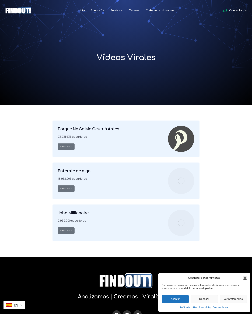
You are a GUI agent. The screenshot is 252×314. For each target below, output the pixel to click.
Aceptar (175, 298)
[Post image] (181, 139)
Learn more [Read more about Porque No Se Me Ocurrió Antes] (66, 146)
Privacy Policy (205, 307)
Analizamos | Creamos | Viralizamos (126, 297)
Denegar (204, 298)
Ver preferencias (233, 298)
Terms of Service (220, 307)
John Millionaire (73, 213)
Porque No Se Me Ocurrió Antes (88, 129)
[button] (245, 277)
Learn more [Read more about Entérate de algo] (66, 188)
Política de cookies (188, 307)
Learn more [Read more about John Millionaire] (66, 230)
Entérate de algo (74, 171)
